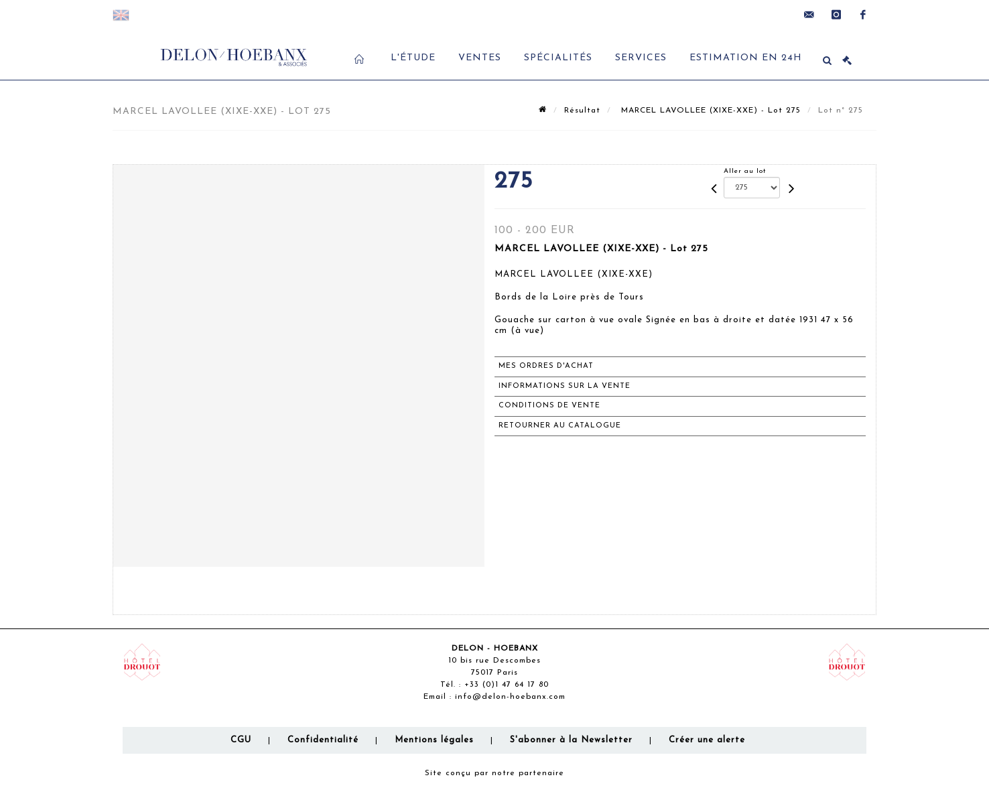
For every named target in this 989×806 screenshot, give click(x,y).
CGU (240, 740)
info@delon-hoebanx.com (510, 697)
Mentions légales (434, 740)
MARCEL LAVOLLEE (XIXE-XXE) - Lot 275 (709, 111)
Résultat (582, 111)
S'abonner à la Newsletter (571, 740)
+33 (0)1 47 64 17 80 (506, 685)
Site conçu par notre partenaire (494, 773)
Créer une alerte (707, 740)
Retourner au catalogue (560, 425)
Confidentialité (322, 740)
